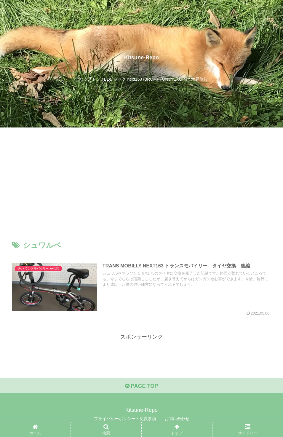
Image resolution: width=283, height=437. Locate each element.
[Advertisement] (141, 176)
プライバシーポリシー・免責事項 (125, 418)
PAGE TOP (141, 386)
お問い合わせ (176, 418)
